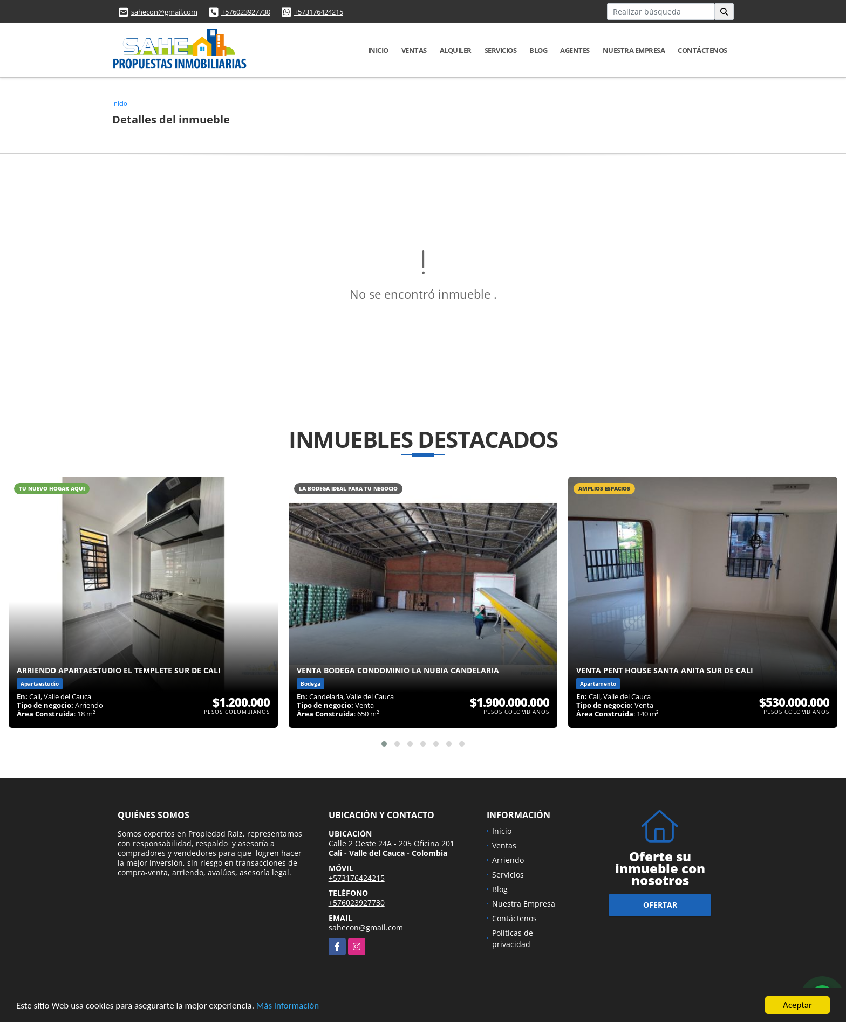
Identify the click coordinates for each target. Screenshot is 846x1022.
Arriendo (508, 860)
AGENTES (575, 50)
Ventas (414, 50)
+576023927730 (245, 12)
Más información (287, 1006)
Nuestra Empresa (634, 50)
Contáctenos (702, 50)
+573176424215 (318, 12)
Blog (538, 50)
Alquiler (456, 50)
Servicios (501, 50)
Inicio (378, 50)
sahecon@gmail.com (164, 12)
